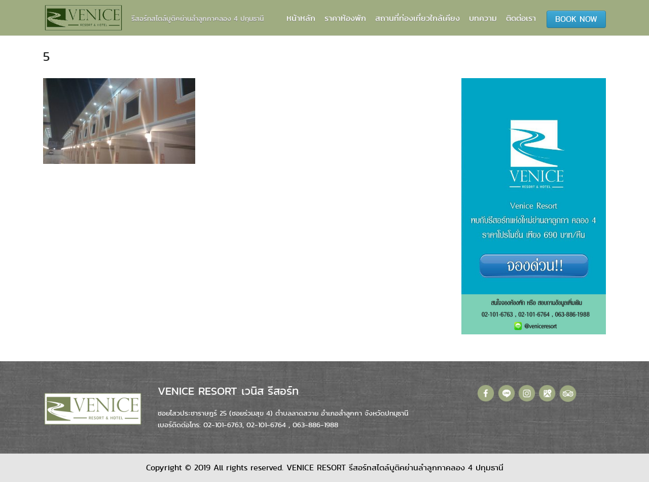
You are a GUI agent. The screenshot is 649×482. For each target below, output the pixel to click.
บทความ (483, 18)
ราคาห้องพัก (345, 18)
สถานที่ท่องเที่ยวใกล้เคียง (417, 18)
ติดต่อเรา (521, 18)
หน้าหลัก (300, 18)
